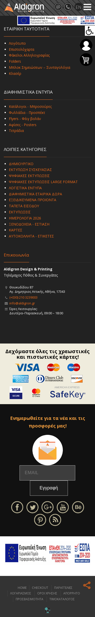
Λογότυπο (17, 43)
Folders (15, 61)
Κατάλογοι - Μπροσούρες (30, 106)
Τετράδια (16, 130)
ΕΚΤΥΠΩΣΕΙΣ (20, 212)
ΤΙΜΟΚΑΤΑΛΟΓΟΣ (62, 599)
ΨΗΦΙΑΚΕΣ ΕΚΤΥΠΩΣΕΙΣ (29, 175)
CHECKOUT (40, 588)
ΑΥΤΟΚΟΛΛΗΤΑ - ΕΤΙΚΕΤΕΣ (31, 236)
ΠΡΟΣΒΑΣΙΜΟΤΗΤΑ (29, 599)
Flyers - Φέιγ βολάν (25, 118)
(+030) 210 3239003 (23, 297)
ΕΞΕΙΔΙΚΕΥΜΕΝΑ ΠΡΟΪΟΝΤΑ (32, 199)
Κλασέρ (15, 73)
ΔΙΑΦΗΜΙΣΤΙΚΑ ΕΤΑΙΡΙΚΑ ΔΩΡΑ (35, 194)
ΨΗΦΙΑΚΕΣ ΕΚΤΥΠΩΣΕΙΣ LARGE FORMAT (43, 181)
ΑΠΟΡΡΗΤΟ (71, 593)
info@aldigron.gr (22, 303)
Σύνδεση (86, 45)
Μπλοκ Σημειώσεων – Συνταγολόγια (39, 67)
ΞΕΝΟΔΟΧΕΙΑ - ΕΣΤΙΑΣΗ (29, 224)
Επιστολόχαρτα (21, 49)
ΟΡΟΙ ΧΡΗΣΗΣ (47, 593)
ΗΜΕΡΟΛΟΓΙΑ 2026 (25, 218)
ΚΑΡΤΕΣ (15, 230)
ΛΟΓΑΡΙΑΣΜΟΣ (20, 593)
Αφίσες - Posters (22, 124)
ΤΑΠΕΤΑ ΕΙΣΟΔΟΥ (24, 205)
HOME (22, 588)
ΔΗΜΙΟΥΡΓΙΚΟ (21, 163)
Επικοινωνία (16, 255)
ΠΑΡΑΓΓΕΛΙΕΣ (63, 588)
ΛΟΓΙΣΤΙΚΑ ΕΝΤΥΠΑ (25, 187)
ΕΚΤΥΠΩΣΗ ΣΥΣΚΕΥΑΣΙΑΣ (30, 169)
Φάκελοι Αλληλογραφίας (29, 55)
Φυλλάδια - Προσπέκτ (27, 112)
